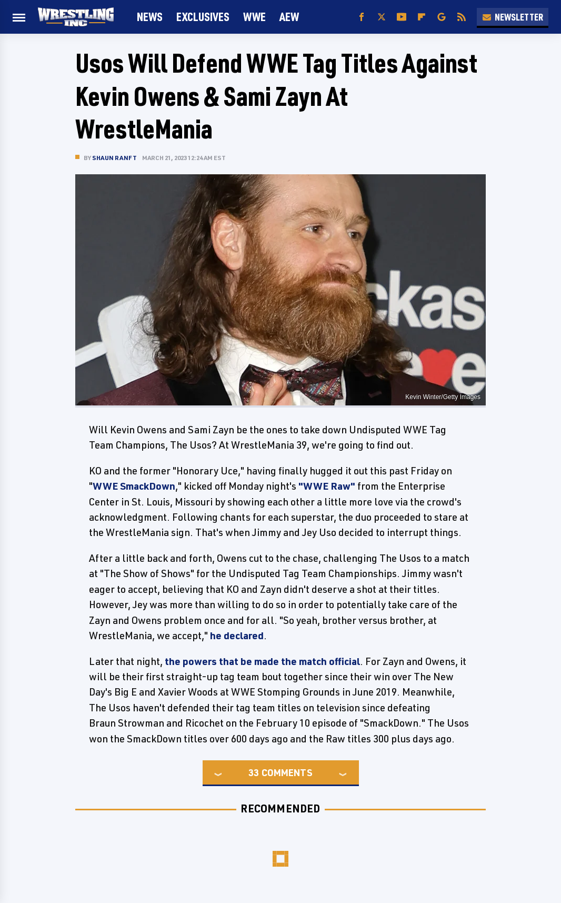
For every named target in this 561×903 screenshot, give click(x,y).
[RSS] (461, 17)
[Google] (441, 17)
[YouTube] (401, 17)
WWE (254, 16)
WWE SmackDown (134, 486)
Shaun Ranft (114, 158)
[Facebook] (361, 17)
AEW (289, 16)
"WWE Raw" (326, 486)
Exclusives (202, 16)
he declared (237, 635)
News (150, 16)
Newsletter (512, 17)
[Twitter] (381, 17)
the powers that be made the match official (262, 661)
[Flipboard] (421, 17)
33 (253, 772)
